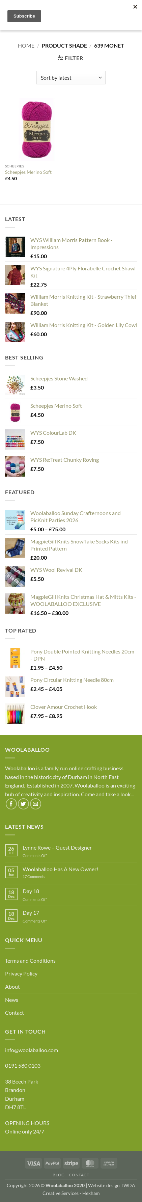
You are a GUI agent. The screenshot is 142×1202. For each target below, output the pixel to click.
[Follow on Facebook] (11, 803)
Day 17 (31, 912)
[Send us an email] (35, 803)
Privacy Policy (21, 973)
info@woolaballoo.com (31, 1050)
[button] (70, 58)
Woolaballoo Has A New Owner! (60, 869)
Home (26, 45)
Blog (58, 1174)
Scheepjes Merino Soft (28, 172)
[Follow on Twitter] (23, 803)
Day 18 (31, 891)
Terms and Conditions (30, 960)
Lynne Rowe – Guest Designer (57, 847)
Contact (14, 1012)
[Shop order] (71, 77)
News (11, 999)
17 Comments (44, 876)
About (12, 986)
